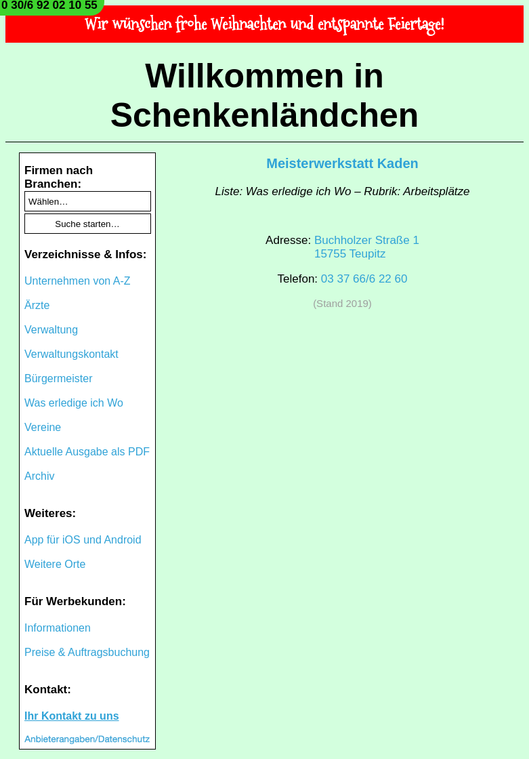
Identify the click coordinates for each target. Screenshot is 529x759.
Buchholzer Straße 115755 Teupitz (366, 247)
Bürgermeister (58, 378)
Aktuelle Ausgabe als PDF (87, 451)
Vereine (42, 427)
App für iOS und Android (83, 540)
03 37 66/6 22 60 (364, 278)
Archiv (39, 476)
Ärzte (36, 305)
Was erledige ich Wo (73, 403)
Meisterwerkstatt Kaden (342, 163)
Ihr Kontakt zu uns (71, 716)
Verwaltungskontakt (71, 354)
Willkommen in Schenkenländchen (264, 95)
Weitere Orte (54, 564)
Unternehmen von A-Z (77, 281)
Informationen (57, 628)
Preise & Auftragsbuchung (87, 652)
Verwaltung (51, 329)
